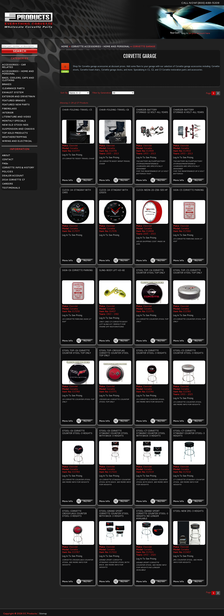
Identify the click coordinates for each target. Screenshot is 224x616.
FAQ (5, 163)
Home (64, 46)
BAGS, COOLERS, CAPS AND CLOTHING (18, 79)
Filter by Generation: (101, 92)
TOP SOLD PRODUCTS (15, 133)
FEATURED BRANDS (13, 100)
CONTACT (7, 159)
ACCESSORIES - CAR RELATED (14, 66)
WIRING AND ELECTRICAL (17, 141)
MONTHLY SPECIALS (14, 120)
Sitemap (43, 613)
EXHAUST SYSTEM (12, 92)
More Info (67, 180)
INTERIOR (7, 112)
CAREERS (7, 183)
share (65, 71)
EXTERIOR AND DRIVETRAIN (18, 96)
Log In (185, 33)
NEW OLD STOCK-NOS (15, 124)
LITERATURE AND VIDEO (16, 116)
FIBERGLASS (9, 108)
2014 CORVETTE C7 (13, 179)
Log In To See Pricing (72, 154)
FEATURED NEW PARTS (16, 104)
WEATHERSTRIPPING (14, 137)
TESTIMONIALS (11, 187)
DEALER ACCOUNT (13, 175)
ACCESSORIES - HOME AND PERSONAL (18, 72)
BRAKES (6, 84)
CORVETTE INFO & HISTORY (18, 167)
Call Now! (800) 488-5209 (200, 3)
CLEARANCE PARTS (13, 88)
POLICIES (7, 171)
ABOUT (6, 155)
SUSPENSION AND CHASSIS (18, 128)
